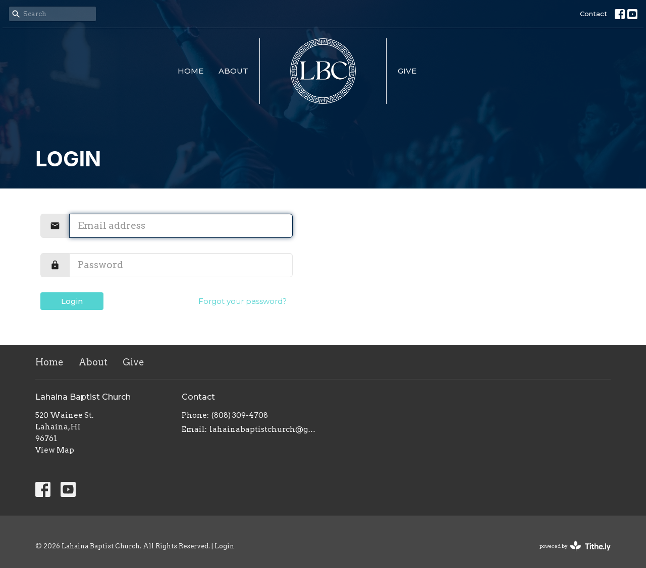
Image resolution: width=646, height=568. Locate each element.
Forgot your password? (242, 301)
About (233, 71)
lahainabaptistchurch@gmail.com (263, 429)
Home (190, 71)
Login (72, 301)
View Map (54, 450)
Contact (593, 14)
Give (407, 71)
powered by (575, 546)
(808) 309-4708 (239, 415)
